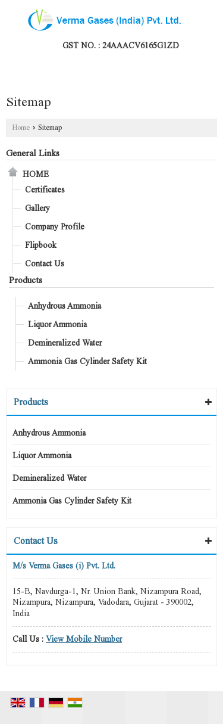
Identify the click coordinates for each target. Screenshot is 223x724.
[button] (84, 639)
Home (21, 127)
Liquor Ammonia (57, 324)
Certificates (45, 189)
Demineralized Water (65, 342)
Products (25, 280)
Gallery (37, 208)
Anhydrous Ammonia (64, 306)
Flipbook (40, 245)
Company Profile (54, 226)
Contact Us (44, 263)
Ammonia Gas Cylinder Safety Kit (87, 361)
